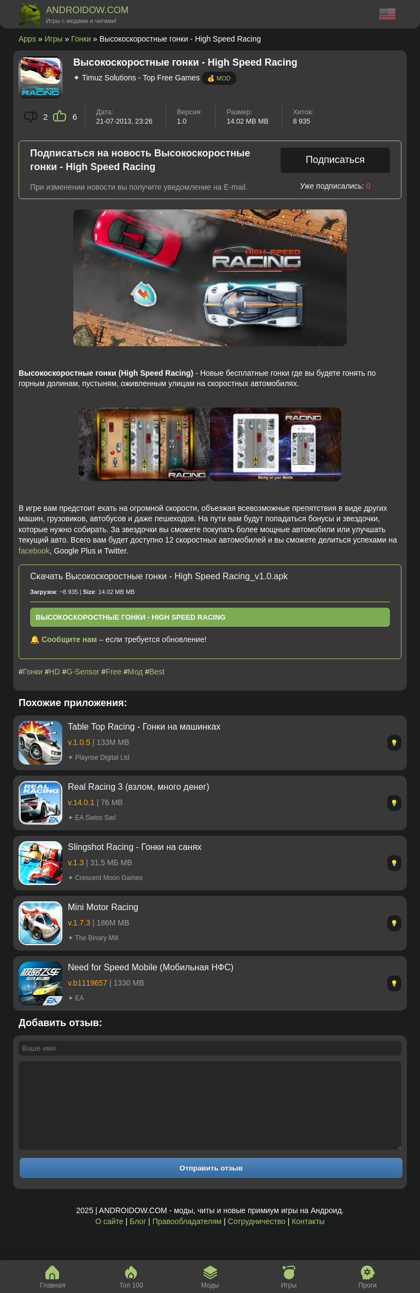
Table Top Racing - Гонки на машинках (144, 726)
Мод (135, 671)
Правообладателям (187, 1237)
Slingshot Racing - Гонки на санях (135, 847)
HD (54, 671)
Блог (138, 1237)
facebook (34, 550)
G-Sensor (83, 671)
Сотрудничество (256, 1237)
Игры (54, 38)
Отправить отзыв (211, 1184)
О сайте (109, 1237)
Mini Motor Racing (103, 907)
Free (113, 671)
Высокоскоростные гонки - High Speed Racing (130, 617)
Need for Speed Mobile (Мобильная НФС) (151, 967)
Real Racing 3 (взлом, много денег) (138, 786)
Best (157, 671)
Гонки (81, 38)
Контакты (307, 1237)
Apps (27, 38)
